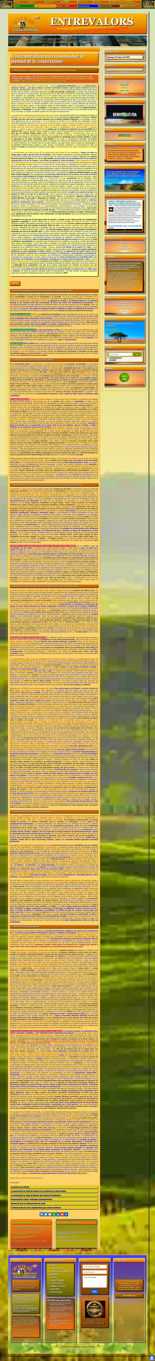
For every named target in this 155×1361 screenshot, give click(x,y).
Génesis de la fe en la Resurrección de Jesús (28, 1203)
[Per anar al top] (151, 1357)
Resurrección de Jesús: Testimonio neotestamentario (32, 1199)
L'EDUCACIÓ (98, 2)
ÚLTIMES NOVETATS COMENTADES (60, 1271)
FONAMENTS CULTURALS (66, 2)
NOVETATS (17, 6)
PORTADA (17, 2)
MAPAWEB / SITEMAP (63, 6)
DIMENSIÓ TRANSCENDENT (131, 2)
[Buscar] (137, 354)
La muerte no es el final (20, 1187)
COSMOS (33, 2)
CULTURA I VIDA (83, 2)
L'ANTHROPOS (50, 2)
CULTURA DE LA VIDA (56, 1283)
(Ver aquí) (43, 372)
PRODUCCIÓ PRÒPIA (106, 6)
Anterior (15, 283)
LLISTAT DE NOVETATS (57, 1268)
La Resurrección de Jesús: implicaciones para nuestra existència (36, 1208)
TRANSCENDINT (55, 1289)
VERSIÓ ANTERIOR (84, 6)
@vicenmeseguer (129, 1295)
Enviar (95, 1291)
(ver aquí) (72, 453)
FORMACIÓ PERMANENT (117, 2)
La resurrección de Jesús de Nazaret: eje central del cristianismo (36, 1195)
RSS (37, 6)
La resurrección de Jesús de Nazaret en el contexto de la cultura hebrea (38, 1191)
